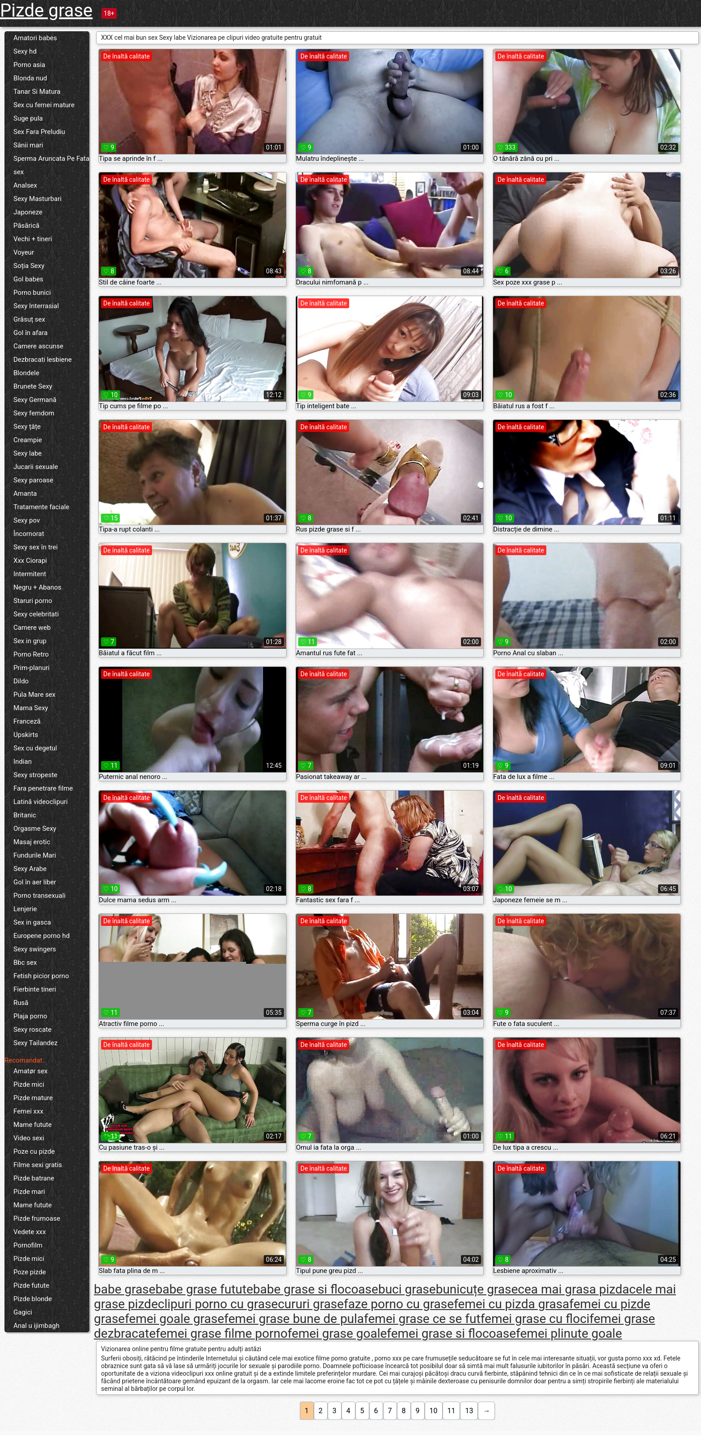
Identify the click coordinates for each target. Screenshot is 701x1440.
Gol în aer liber (34, 882)
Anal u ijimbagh (36, 1326)
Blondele (26, 373)
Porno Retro (31, 654)
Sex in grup (29, 641)
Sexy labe (27, 453)
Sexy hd (25, 51)
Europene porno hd (41, 936)
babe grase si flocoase (315, 1289)
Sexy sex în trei (35, 547)
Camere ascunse (38, 346)
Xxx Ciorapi (30, 561)
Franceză (27, 721)
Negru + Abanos (37, 587)
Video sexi (28, 1138)
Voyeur (23, 252)
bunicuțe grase (477, 1289)
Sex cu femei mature (44, 105)
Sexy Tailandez (35, 1043)
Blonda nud (30, 78)
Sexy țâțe (27, 427)
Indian (22, 762)
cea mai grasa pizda (573, 1289)
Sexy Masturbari (37, 199)
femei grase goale (337, 1333)
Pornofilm (27, 1245)
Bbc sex (25, 963)
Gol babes (28, 279)
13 (469, 1411)
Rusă (20, 1003)
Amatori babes (35, 38)
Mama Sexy (30, 708)
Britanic (24, 815)
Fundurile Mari (34, 855)
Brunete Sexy (32, 386)
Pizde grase (46, 10)
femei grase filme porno (221, 1333)
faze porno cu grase (399, 1304)
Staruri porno (32, 601)
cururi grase (310, 1304)
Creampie (27, 440)
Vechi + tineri (32, 239)
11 (452, 1411)
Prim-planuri (31, 668)
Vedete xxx (29, 1232)
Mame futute (32, 1125)
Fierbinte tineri (34, 989)
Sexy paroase (33, 480)
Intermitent (29, 574)
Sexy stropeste (35, 775)
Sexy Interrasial (36, 306)
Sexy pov (26, 520)
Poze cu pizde (34, 1151)
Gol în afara (30, 333)
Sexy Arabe (29, 869)
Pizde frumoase (36, 1218)
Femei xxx (28, 1111)
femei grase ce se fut (422, 1318)
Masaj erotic (31, 842)
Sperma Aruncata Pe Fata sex (51, 165)
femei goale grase (174, 1318)
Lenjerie (25, 909)
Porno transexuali (39, 896)
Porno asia (29, 65)
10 (434, 1411)
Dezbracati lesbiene (42, 360)
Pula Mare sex (34, 695)
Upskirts (25, 735)
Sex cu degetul (35, 748)
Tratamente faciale (41, 507)
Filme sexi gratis (37, 1165)
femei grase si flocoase (451, 1333)
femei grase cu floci (535, 1318)
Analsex (25, 185)
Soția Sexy (28, 266)
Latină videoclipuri (40, 802)
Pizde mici (28, 1084)
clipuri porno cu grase (218, 1304)
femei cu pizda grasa (511, 1304)
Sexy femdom (33, 413)
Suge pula (28, 118)
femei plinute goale (569, 1333)
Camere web (32, 628)
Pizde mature (33, 1098)
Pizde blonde (32, 1299)
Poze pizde (29, 1272)
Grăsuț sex (29, 319)
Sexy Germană (34, 400)
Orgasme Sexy (34, 829)
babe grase (125, 1289)
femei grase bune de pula (294, 1318)
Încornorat (28, 534)
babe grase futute (204, 1289)
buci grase (407, 1289)
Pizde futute (31, 1285)
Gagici (22, 1312)
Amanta (25, 494)
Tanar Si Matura (36, 92)
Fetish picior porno (41, 976)
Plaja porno (30, 1016)
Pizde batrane (33, 1178)
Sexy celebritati (36, 614)
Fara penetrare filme (43, 788)
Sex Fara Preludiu (39, 132)
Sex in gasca (32, 922)
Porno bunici (32, 293)
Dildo (21, 681)
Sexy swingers (34, 949)
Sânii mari (28, 145)
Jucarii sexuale (35, 467)
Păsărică (26, 226)
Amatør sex (30, 1071)
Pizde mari (29, 1192)
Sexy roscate (32, 1030)
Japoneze (27, 212)
